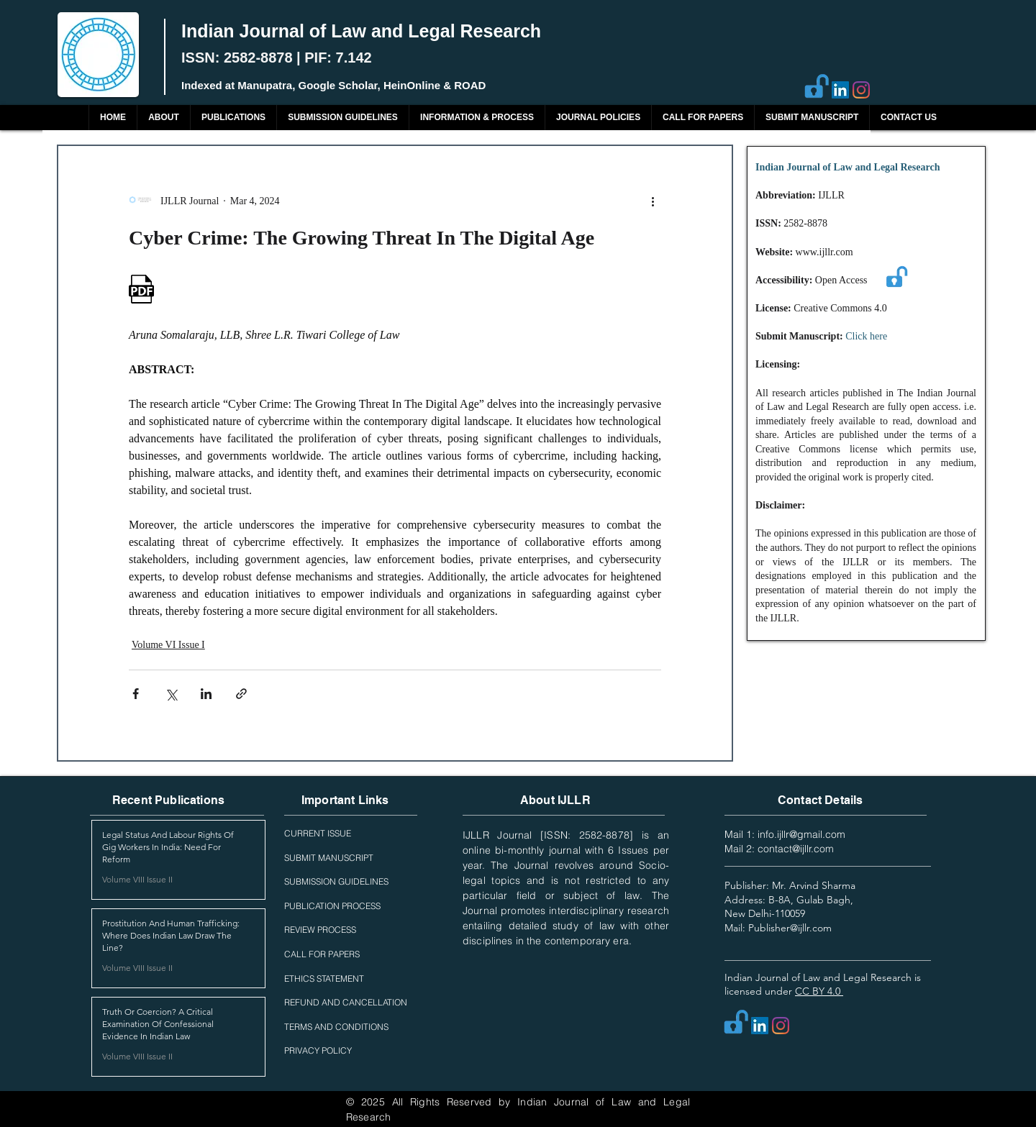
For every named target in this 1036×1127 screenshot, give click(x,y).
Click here (866, 336)
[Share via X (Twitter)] (171, 694)
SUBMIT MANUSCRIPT (328, 857)
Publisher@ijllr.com (790, 927)
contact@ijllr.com (796, 848)
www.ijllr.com (824, 252)
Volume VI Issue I (168, 644)
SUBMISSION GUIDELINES (336, 881)
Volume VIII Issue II (137, 879)
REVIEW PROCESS (320, 929)
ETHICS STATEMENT (324, 978)
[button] (233, 117)
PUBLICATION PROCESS (332, 905)
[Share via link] (241, 694)
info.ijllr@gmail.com (801, 834)
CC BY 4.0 (819, 991)
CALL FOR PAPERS (322, 954)
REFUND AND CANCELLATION (345, 1002)
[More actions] (652, 200)
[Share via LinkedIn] (206, 694)
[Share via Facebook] (135, 694)
